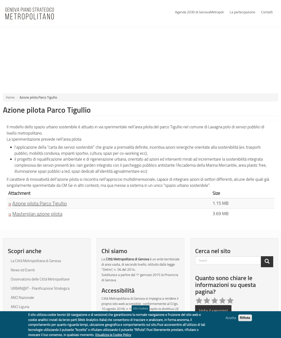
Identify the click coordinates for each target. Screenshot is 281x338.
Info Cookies (140, 310)
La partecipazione (242, 11)
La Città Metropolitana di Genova (36, 260)
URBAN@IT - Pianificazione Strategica (40, 288)
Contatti (267, 11)
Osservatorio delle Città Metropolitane (40, 279)
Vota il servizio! (213, 310)
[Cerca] (267, 261)
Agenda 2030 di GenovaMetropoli (199, 11)
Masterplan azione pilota (37, 213)
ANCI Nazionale (22, 297)
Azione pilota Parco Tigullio (39, 203)
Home (10, 97)
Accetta (231, 319)
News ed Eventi (23, 269)
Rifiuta (245, 319)
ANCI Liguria (20, 306)
